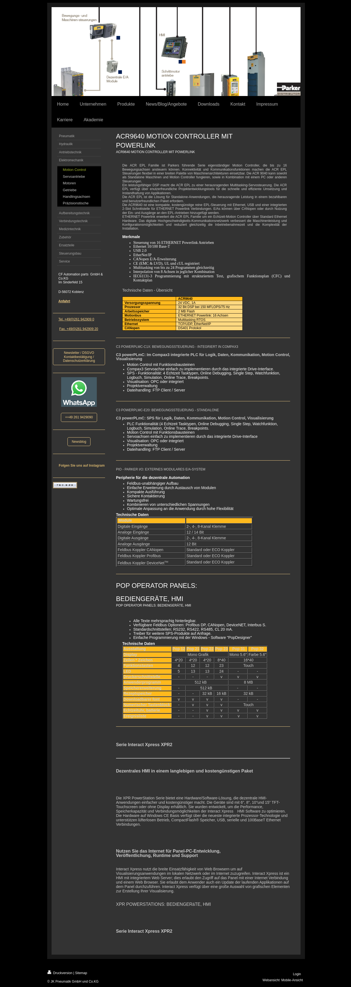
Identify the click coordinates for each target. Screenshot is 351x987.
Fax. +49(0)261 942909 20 (78, 329)
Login (297, 974)
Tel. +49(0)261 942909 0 (76, 319)
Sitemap (81, 973)
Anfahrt (64, 301)
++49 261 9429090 (79, 417)
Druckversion (59, 972)
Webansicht (270, 980)
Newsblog (79, 442)
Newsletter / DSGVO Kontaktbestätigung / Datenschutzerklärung (79, 357)
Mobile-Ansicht (292, 980)
